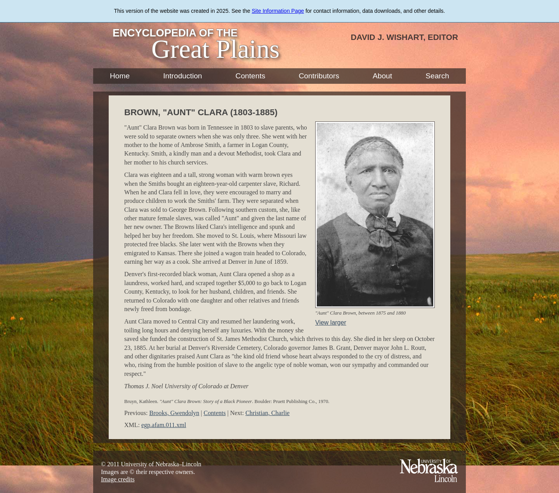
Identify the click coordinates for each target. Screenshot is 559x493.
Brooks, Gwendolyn (174, 413)
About (382, 76)
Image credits (118, 479)
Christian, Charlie (267, 413)
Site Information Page (278, 11)
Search (437, 76)
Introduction (182, 76)
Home (120, 76)
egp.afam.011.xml (163, 425)
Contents (251, 76)
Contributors (319, 76)
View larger (330, 322)
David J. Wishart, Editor (404, 37)
